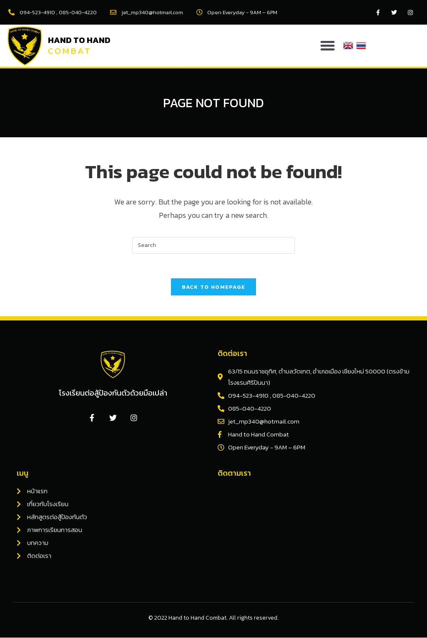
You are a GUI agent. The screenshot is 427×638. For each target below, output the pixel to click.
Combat (70, 50)
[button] (327, 46)
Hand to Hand (79, 40)
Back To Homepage (214, 287)
